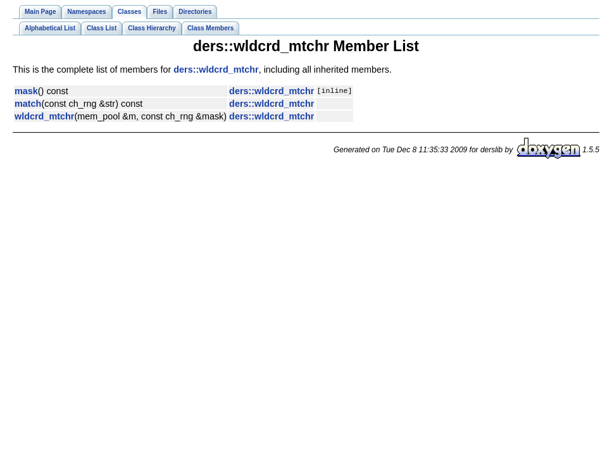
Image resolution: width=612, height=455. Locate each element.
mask (26, 91)
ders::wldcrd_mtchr (215, 69)
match (28, 104)
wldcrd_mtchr (44, 116)
